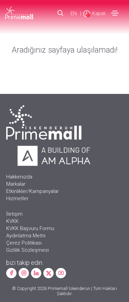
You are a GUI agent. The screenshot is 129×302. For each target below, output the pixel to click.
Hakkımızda (19, 177)
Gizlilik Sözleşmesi (27, 250)
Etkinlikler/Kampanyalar (32, 191)
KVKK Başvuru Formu (30, 228)
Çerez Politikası (24, 243)
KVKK (12, 221)
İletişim (14, 214)
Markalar (15, 184)
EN (74, 13)
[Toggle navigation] (115, 13)
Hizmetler (17, 198)
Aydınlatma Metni (25, 236)
